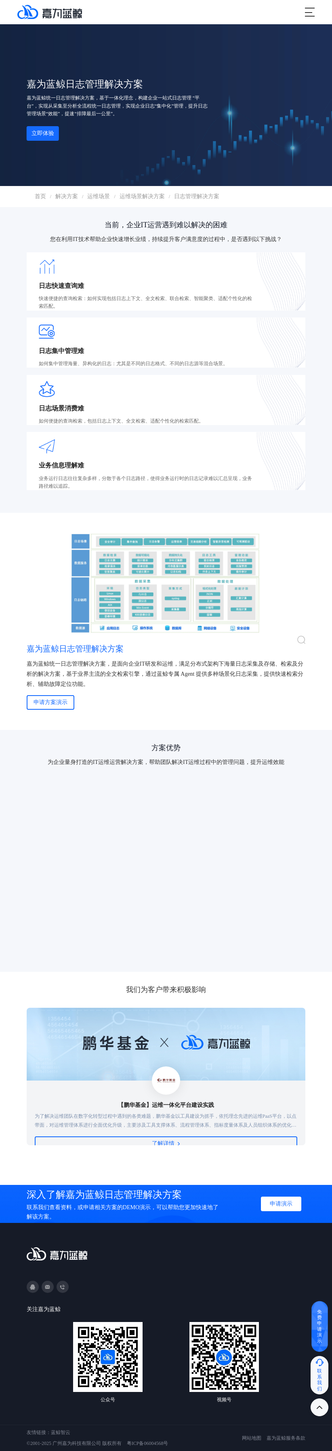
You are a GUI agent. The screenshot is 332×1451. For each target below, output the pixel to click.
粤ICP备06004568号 (147, 1443)
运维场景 (98, 196)
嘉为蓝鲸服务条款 (286, 1438)
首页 (40, 196)
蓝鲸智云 (60, 1432)
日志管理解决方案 (196, 196)
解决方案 (66, 196)
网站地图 (251, 1438)
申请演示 (281, 1204)
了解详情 (166, 1143)
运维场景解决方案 (142, 196)
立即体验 (43, 133)
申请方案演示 (50, 702)
